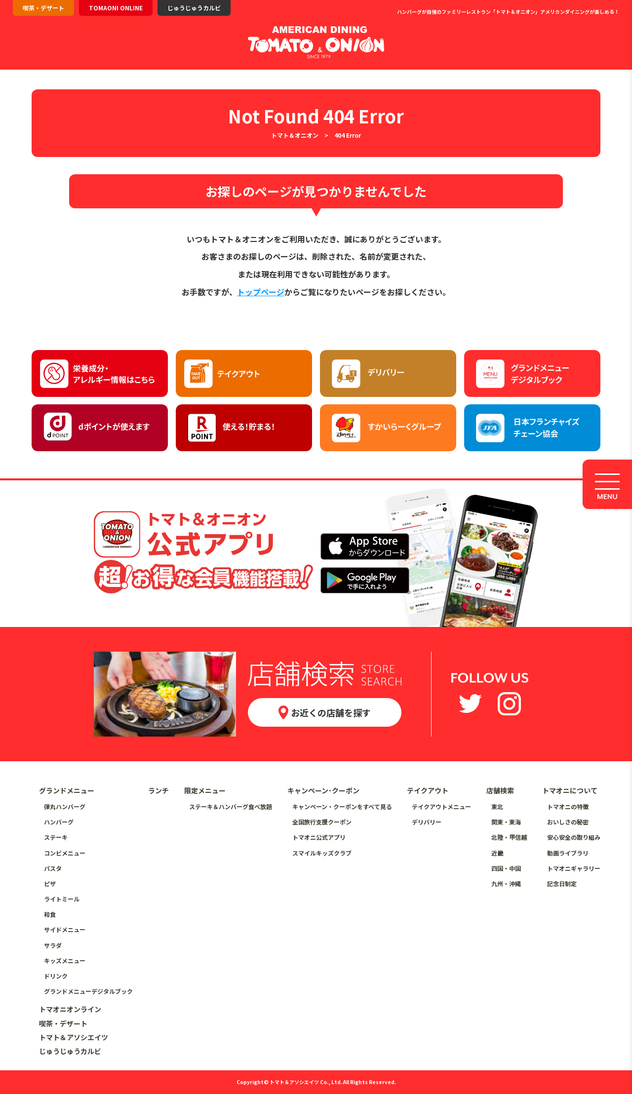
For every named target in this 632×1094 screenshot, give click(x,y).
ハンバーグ (59, 822)
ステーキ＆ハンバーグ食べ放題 (230, 806)
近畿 (497, 853)
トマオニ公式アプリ (319, 837)
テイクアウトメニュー (441, 806)
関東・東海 (506, 822)
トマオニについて (569, 790)
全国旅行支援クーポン (322, 822)
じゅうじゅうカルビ (194, 7)
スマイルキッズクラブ (322, 853)
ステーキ (56, 837)
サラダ (53, 945)
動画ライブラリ (568, 853)
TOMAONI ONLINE (116, 7)
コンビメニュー (64, 853)
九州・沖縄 (506, 883)
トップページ (260, 292)
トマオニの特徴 (568, 806)
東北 (497, 806)
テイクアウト (427, 790)
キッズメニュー (64, 960)
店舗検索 (500, 790)
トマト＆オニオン (294, 135)
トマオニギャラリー (573, 868)
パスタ (53, 868)
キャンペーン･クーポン (323, 790)
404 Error (347, 135)
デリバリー (426, 822)
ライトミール (61, 899)
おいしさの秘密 (568, 822)
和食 (50, 914)
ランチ (158, 790)
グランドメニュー (66, 790)
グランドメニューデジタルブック (88, 991)
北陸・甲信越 (509, 837)
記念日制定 (562, 883)
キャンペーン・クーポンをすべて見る (342, 806)
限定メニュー (205, 790)
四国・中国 (506, 868)
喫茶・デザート (43, 7)
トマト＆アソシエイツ (73, 1037)
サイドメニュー (64, 929)
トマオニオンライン (70, 1009)
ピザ (50, 883)
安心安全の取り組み (573, 837)
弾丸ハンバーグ (64, 806)
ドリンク (56, 976)
